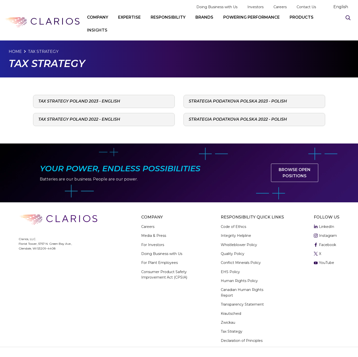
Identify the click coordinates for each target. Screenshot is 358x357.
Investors (255, 7)
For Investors (152, 245)
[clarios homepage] (42, 22)
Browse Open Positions (295, 172)
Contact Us (306, 7)
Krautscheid (231, 313)
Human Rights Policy (239, 281)
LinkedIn (324, 226)
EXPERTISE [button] (129, 17)
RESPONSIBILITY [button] (168, 17)
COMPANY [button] (97, 17)
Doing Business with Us (216, 7)
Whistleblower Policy (239, 245)
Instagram (325, 235)
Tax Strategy (43, 51)
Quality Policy (232, 253)
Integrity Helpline (236, 235)
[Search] (348, 18)
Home (15, 51)
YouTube (324, 262)
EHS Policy (230, 272)
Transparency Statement (242, 304)
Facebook (325, 245)
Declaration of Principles (242, 340)
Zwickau (228, 322)
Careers (280, 7)
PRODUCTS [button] (301, 17)
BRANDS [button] (204, 17)
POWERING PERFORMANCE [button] (251, 17)
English (340, 7)
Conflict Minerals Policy (241, 262)
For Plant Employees (159, 262)
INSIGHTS (97, 30)
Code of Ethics (233, 226)
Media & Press (153, 235)
